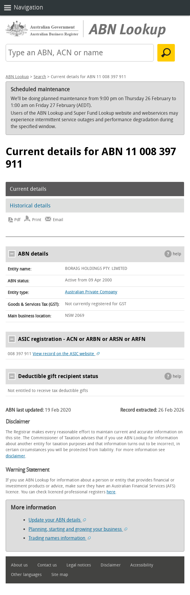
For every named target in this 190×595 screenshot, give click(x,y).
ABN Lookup (17, 76)
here (111, 492)
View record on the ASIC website (66, 353)
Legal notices (78, 565)
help (177, 253)
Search (40, 76)
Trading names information (59, 538)
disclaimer (15, 456)
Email (58, 219)
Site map (59, 574)
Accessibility (141, 565)
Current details (28, 189)
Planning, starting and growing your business (77, 529)
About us (19, 565)
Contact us (47, 565)
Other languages (26, 574)
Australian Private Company (91, 292)
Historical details (30, 205)
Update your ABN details (57, 520)
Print (36, 219)
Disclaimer (111, 565)
